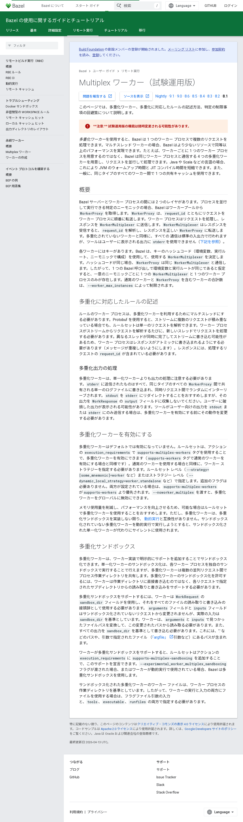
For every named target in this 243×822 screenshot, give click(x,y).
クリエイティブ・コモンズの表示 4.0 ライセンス (170, 724)
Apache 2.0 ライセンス (116, 729)
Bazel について (53, 6)
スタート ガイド (87, 6)
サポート (163, 769)
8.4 (202, 96)
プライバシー (97, 812)
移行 (142, 30)
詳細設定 (54, 30)
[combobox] (138, 5)
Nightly (161, 96)
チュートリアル (115, 30)
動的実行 (151, 519)
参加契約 (218, 49)
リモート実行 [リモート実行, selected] (83, 30)
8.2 (217, 96)
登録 (95, 55)
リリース (12, 30)
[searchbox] (32, 45)
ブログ (74, 769)
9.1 (171, 96)
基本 (33, 30)
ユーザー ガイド (104, 71)
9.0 (179, 96)
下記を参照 (209, 242)
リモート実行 (130, 71)
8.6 (187, 96)
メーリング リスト (181, 49)
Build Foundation (91, 49)
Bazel (83, 71)
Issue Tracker (166, 777)
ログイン (230, 6)
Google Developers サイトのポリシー (211, 729)
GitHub (210, 6)
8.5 (194, 96)
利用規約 (76, 812)
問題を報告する (97, 96)
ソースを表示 (137, 96)
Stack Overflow (167, 792)
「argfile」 (160, 637)
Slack (160, 785)
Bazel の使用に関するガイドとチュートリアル (55, 20)
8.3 (209, 96)
